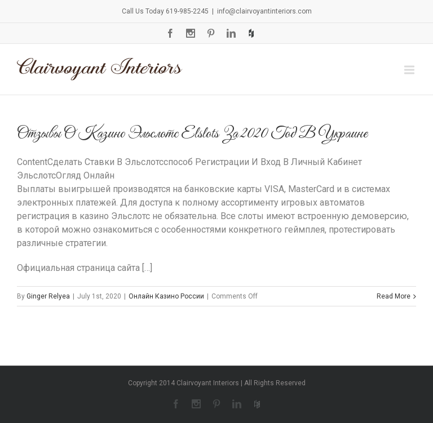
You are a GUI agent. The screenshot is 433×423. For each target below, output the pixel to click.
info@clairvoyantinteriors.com (264, 11)
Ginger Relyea (48, 296)
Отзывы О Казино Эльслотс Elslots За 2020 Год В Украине (192, 134)
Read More (393, 296)
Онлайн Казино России (166, 296)
